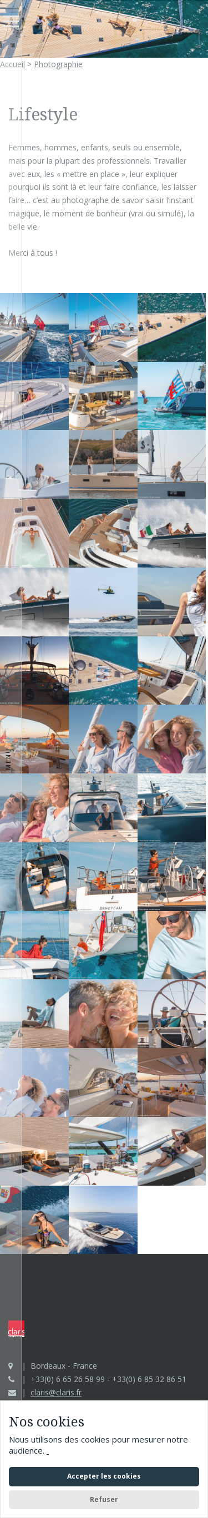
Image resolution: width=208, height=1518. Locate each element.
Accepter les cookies (104, 1476)
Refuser (104, 1499)
